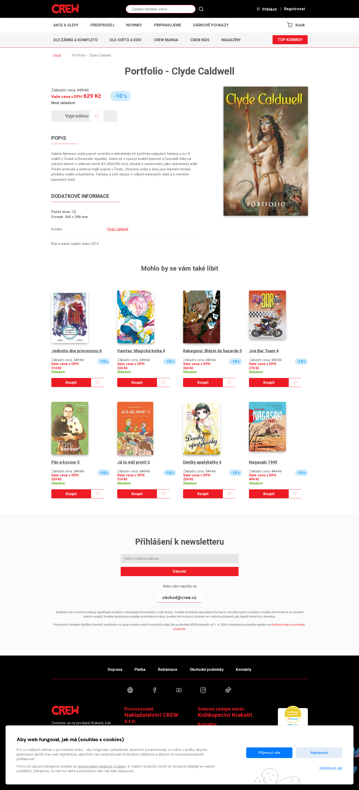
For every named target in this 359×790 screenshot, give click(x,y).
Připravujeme (167, 25)
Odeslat (179, 576)
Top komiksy (290, 40)
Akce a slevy (65, 25)
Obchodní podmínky (207, 669)
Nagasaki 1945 (263, 467)
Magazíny (231, 40)
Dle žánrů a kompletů (75, 40)
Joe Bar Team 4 (264, 351)
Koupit (71, 387)
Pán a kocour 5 (65, 467)
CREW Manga (166, 40)
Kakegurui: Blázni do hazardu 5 (211, 354)
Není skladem (63, 102)
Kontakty (244, 669)
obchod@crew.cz (179, 602)
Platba (139, 669)
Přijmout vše (269, 752)
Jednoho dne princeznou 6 (76, 351)
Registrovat (294, 9)
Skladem (58, 372)
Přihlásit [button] (266, 9)
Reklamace (168, 669)
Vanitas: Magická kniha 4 (141, 351)
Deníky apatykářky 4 (202, 467)
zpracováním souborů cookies (102, 766)
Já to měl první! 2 (133, 467)
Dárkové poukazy (211, 25)
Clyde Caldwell (117, 229)
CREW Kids (199, 40)
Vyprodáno (77, 116)
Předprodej (102, 25)
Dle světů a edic (126, 40)
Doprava (114, 669)
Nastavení (319, 752)
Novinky (134, 25)
